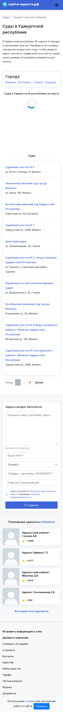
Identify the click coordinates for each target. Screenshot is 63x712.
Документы (9, 693)
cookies (30, 701)
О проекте (9, 650)
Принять (41, 706)
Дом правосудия (15, 241)
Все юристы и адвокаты (31, 611)
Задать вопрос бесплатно (23, 407)
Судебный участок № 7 (19, 225)
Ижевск (11, 82)
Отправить (31, 505)
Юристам (8, 662)
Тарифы (7, 674)
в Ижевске (47, 522)
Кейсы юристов (12, 668)
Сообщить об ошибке (15, 643)
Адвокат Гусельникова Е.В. (38, 592)
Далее (39, 382)
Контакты (8, 656)
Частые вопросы (12, 681)
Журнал (7, 687)
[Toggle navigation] (56, 5)
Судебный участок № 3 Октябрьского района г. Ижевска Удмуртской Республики (29, 355)
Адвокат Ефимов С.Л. (35, 552)
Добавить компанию (15, 637)
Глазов (38, 82)
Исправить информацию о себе (22, 631)
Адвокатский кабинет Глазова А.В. (36, 534)
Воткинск (25, 82)
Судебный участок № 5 (19, 167)
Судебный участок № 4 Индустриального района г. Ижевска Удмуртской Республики (31, 330)
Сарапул (50, 82)
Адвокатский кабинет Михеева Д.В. (36, 574)
